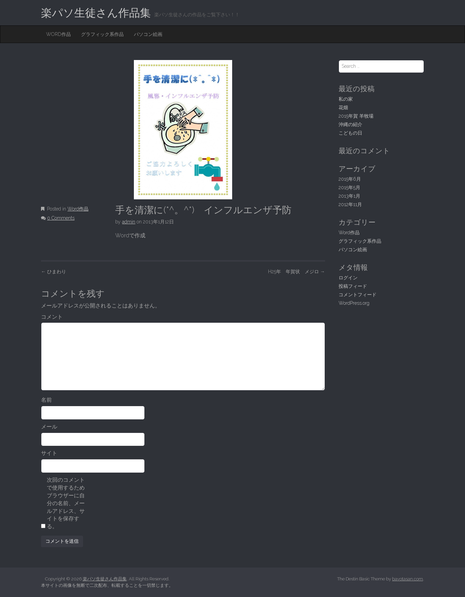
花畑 (343, 107)
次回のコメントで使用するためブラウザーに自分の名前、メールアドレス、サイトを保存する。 (66, 503)
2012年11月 (350, 204)
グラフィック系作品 (102, 34)
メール (49, 426)
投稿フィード (353, 286)
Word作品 (58, 34)
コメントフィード (358, 294)
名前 (46, 400)
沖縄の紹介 (350, 124)
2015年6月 (350, 179)
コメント (52, 317)
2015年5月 (349, 187)
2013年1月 (349, 196)
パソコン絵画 (148, 34)
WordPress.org (354, 303)
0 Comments (61, 218)
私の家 (346, 99)
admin (128, 221)
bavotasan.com (407, 578)
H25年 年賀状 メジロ (296, 271)
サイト (49, 453)
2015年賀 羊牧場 (356, 116)
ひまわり (53, 271)
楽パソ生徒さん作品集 (96, 12)
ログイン (348, 277)
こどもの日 (350, 133)
